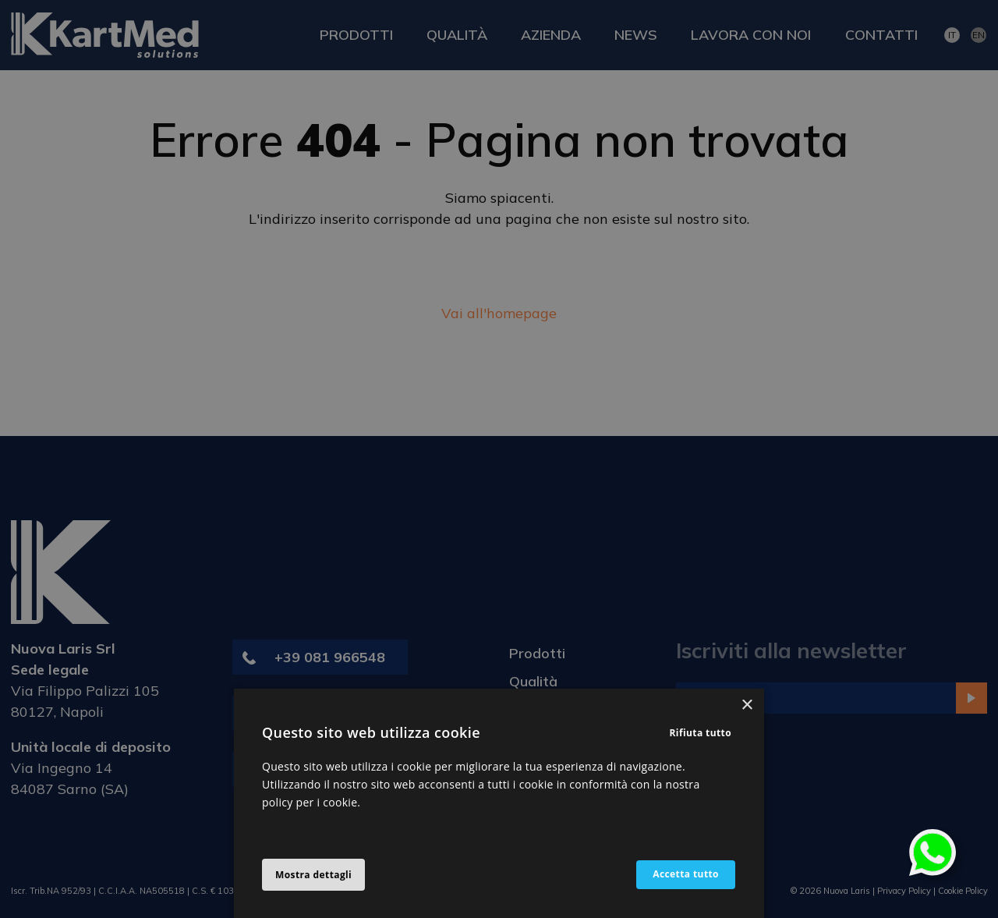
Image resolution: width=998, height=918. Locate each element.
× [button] (746, 705)
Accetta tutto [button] (685, 874)
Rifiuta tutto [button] (701, 732)
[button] (313, 875)
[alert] (499, 459)
